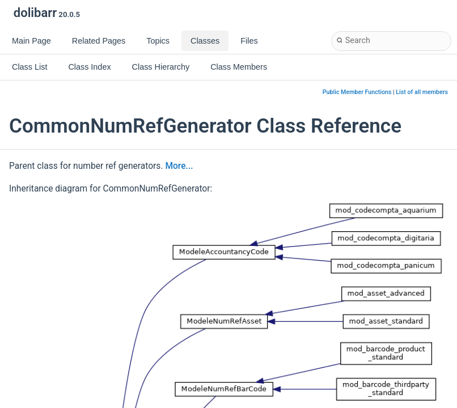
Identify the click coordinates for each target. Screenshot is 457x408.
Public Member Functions (357, 92)
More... (179, 166)
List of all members (422, 92)
